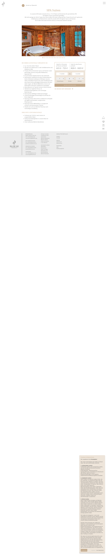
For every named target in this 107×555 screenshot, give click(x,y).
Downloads (58, 145)
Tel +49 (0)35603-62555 (31, 147)
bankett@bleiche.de (30, 149)
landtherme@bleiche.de (31, 143)
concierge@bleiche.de (31, 154)
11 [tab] (59, 58)
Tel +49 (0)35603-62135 (31, 153)
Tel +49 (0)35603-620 (30, 137)
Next (82, 53)
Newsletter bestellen (62, 134)
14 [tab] (64, 58)
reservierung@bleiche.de (31, 138)
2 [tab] (44, 58)
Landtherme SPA (45, 135)
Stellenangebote (60, 148)
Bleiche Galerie (44, 139)
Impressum (59, 141)
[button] (64, 89)
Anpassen (93, 550)
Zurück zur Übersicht (31, 5)
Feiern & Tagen (44, 149)
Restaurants (43, 148)
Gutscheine (43, 137)
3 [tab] (46, 58)
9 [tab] (56, 58)
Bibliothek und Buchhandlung (44, 151)
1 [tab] (43, 58)
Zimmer (80, 81)
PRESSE (58, 140)
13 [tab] (62, 58)
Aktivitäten (43, 146)
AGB (57, 147)
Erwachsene (60, 81)
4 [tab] (48, 58)
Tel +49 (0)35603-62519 (31, 142)
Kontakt (58, 138)
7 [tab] (53, 58)
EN (100, 128)
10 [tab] (57, 58)
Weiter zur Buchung (70, 85)
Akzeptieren (84, 550)
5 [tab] (49, 58)
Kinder (70, 81)
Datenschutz (59, 143)
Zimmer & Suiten (45, 134)
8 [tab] (54, 58)
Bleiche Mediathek (45, 138)
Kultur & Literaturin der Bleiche (45, 142)
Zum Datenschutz (100, 550)
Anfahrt (58, 136)
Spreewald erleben (45, 145)
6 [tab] (51, 58)
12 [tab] (61, 58)
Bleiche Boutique (45, 153)
